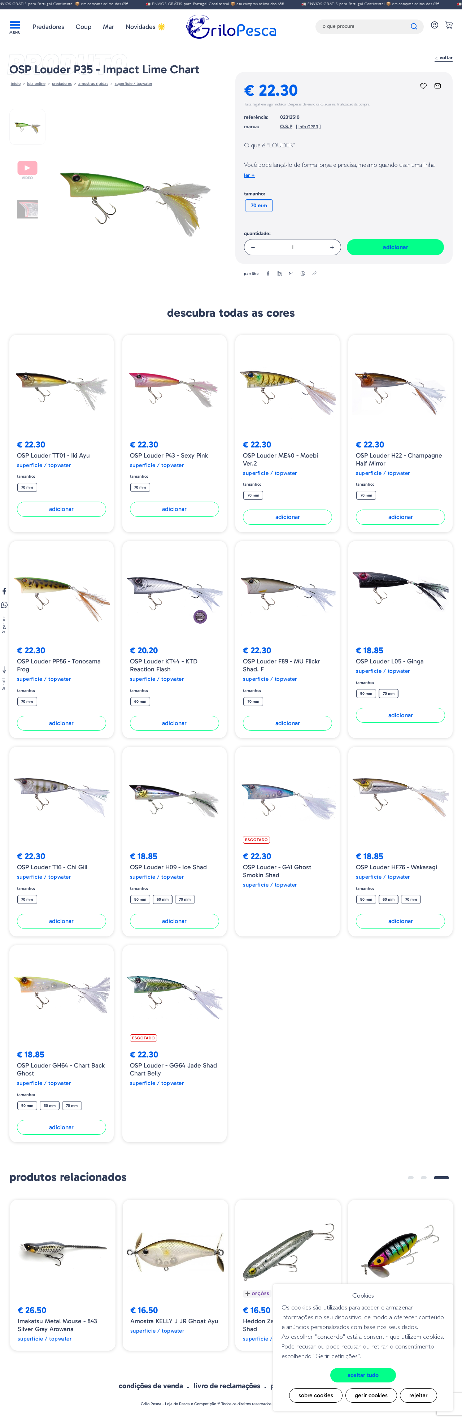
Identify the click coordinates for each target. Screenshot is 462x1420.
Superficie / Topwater (133, 83)
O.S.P (286, 127)
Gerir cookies (371, 1395)
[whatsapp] (303, 273)
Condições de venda (151, 1385)
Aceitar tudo (363, 1375)
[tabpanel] (63, 1275)
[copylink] (314, 273)
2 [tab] (424, 1177)
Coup (83, 27)
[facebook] (268, 273)
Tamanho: (254, 194)
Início (16, 83)
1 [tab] (411, 1177)
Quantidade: (257, 233)
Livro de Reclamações (226, 1385)
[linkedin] (280, 273)
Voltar (444, 58)
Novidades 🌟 (145, 27)
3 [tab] (441, 1177)
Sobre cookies (315, 1395)
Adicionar (395, 247)
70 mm (259, 205)
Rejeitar (418, 1395)
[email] (291, 274)
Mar (108, 27)
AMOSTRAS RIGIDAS (93, 83)
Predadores (48, 27)
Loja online (36, 83)
